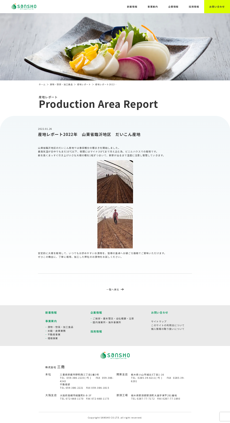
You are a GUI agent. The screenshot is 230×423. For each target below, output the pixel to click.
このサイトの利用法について (168, 325)
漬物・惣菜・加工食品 (61, 84)
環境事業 (53, 338)
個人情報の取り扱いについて (168, 329)
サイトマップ (159, 321)
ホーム (42, 84)
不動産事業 (54, 334)
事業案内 (153, 6)
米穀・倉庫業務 (57, 330)
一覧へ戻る (115, 289)
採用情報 (194, 6)
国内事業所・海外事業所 (107, 322)
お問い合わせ (217, 6)
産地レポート (84, 84)
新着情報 (132, 6)
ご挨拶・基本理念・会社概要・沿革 (113, 318)
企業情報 (173, 6)
